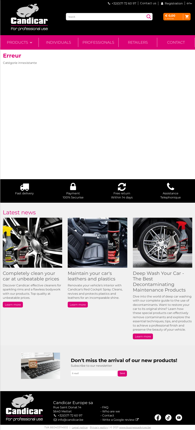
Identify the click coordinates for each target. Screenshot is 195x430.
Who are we (111, 411)
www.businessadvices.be (135, 427)
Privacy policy (99, 427)
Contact (176, 42)
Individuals (58, 42)
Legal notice (80, 427)
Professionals (98, 42)
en (189, 3)
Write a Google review (118, 419)
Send (122, 373)
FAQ (105, 407)
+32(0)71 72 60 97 (124, 3)
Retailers (138, 42)
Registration (171, 3)
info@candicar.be (70, 419)
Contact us (148, 3)
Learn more (13, 304)
